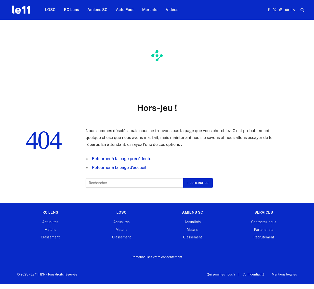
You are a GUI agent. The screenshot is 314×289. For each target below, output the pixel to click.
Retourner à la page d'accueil (119, 167)
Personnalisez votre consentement (157, 257)
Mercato (149, 9)
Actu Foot (125, 9)
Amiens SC (97, 9)
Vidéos (172, 9)
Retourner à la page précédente (122, 158)
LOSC (50, 9)
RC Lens (71, 9)
